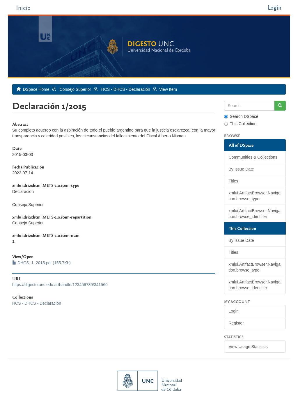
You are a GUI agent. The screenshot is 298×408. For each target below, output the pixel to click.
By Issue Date (241, 169)
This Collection (240, 123)
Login (234, 311)
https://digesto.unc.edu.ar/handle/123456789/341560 (60, 284)
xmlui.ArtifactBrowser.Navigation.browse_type (255, 196)
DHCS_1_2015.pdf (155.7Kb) (41, 262)
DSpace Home (36, 89)
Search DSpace (241, 116)
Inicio (23, 7)
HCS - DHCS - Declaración (125, 89)
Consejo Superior (75, 89)
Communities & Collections (253, 157)
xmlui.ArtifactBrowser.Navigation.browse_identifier (255, 213)
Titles (233, 181)
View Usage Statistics (248, 346)
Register (236, 323)
